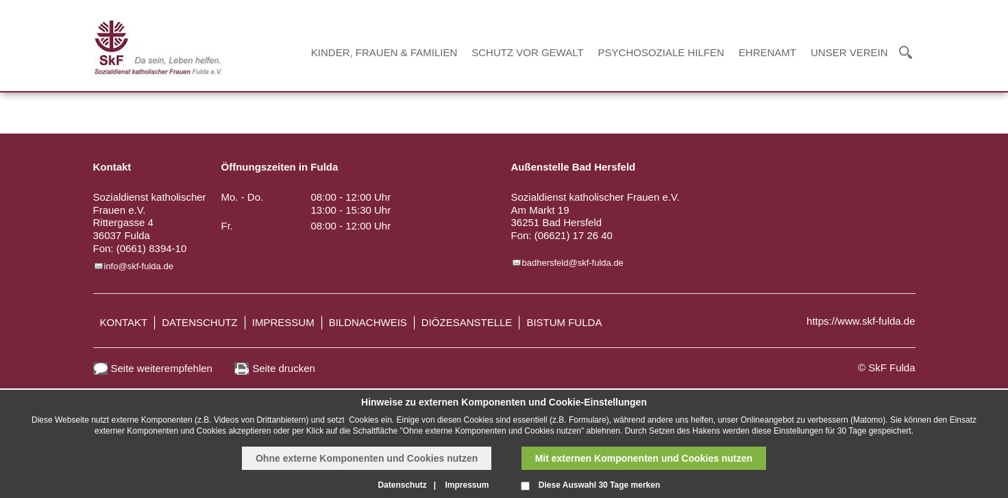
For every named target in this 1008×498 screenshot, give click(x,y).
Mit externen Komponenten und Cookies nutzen (643, 458)
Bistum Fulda (564, 322)
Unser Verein (849, 52)
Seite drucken (283, 368)
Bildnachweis (368, 322)
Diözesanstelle (467, 322)
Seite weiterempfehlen (161, 368)
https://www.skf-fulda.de (861, 321)
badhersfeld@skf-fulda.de (573, 263)
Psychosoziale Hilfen (661, 52)
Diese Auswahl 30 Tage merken (599, 485)
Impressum (283, 322)
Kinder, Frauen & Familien (384, 52)
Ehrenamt (767, 52)
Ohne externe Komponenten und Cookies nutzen (367, 458)
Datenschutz (200, 322)
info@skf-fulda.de (138, 266)
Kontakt (124, 322)
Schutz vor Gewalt (527, 52)
